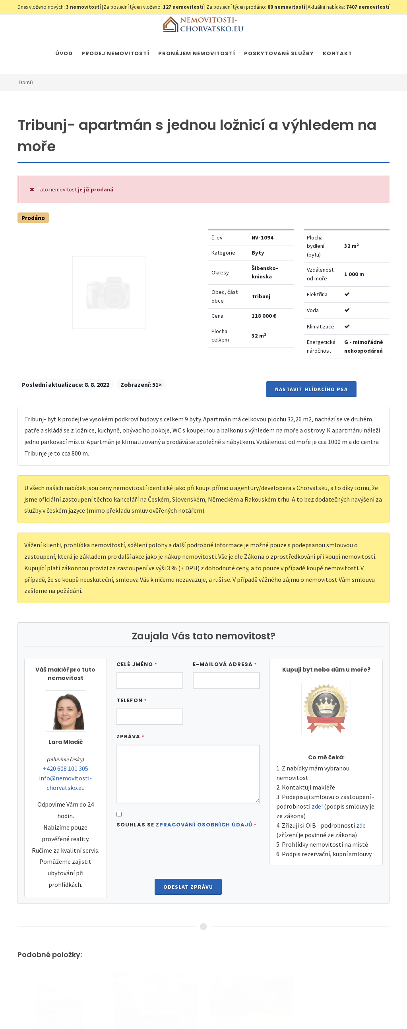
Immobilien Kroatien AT (285, 1008)
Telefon (131, 700)
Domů (26, 82)
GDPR (111, 1008)
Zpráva (130, 736)
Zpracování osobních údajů (204, 824)
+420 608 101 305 (65, 768)
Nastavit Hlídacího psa (311, 389)
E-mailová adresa (225, 664)
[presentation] (188, 854)
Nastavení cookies (145, 1008)
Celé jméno (136, 664)
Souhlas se (186, 824)
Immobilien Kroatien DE (224, 1008)
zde (316, 806)
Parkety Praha (337, 1008)
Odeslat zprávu (188, 886)
